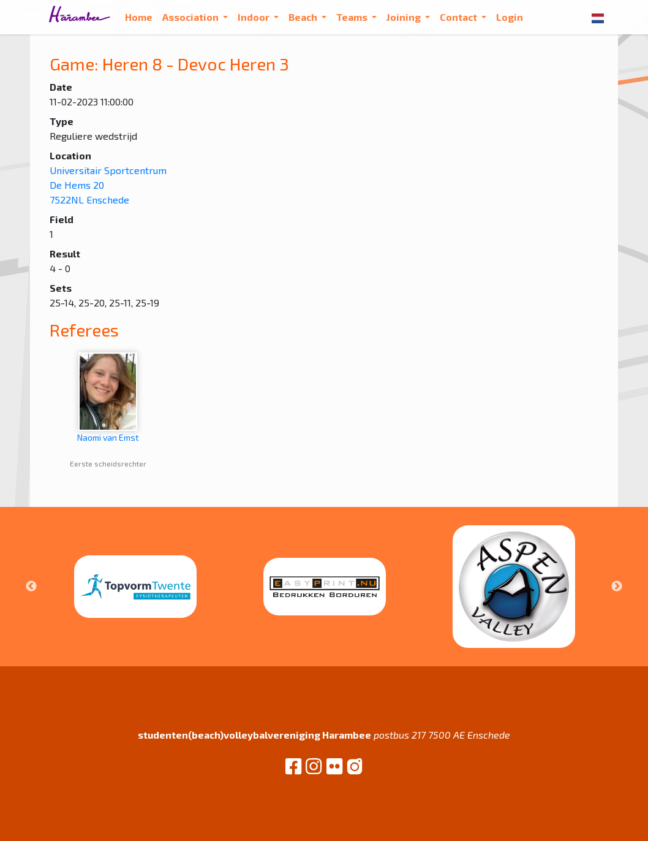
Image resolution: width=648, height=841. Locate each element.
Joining (404, 17)
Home (139, 17)
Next (617, 586)
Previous (31, 586)
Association (191, 17)
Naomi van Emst (108, 397)
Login (509, 17)
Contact (459, 17)
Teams (352, 17)
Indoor (254, 17)
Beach (303, 17)
